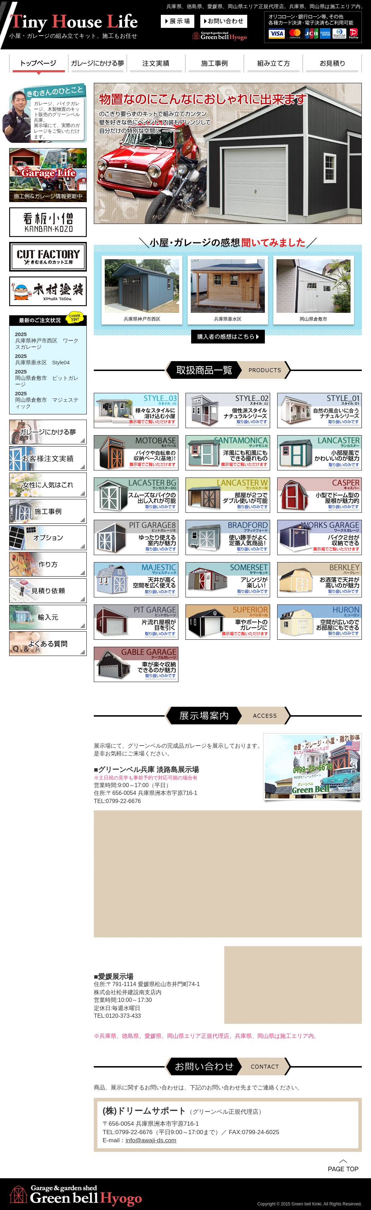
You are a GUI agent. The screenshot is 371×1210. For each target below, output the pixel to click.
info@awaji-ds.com (151, 1140)
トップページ (38, 65)
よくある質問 (48, 643)
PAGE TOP (343, 1166)
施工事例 (215, 65)
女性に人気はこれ (48, 485)
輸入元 (48, 617)
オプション (48, 537)
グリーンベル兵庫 (74, 22)
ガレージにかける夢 (97, 65)
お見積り (332, 65)
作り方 (48, 564)
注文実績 (156, 65)
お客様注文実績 (48, 458)
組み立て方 (273, 65)
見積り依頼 (48, 590)
